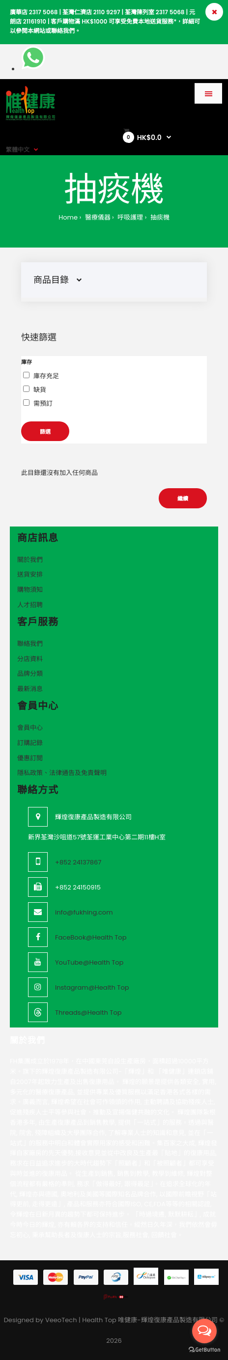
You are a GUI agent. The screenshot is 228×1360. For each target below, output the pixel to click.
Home (68, 217)
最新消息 (30, 689)
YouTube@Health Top (89, 962)
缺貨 (39, 389)
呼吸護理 (129, 217)
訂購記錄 (30, 743)
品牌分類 (30, 673)
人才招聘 (30, 605)
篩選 (45, 432)
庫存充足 (46, 376)
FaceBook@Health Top (90, 937)
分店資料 (30, 659)
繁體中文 (17, 149)
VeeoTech (61, 1320)
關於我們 (30, 559)
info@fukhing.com (84, 912)
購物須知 (30, 589)
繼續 (182, 498)
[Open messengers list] (204, 1331)
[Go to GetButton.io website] (204, 1350)
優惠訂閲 (30, 758)
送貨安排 (30, 574)
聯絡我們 (30, 643)
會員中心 (30, 727)
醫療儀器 (96, 217)
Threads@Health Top (88, 1012)
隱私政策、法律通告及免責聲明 (62, 772)
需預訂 (43, 403)
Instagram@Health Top (92, 987)
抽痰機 (158, 217)
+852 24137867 (78, 862)
